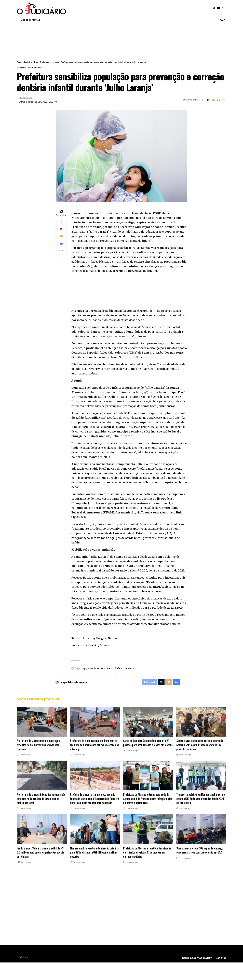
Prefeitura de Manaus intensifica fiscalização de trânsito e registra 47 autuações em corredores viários (147, 854)
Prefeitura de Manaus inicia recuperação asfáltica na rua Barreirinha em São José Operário (39, 746)
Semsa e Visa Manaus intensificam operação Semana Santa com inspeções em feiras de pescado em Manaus (200, 746)
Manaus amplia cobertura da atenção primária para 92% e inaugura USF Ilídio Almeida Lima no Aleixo (94, 854)
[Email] (213, 100)
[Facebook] (210, 8)
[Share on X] (208, 100)
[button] (222, 20)
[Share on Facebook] (202, 100)
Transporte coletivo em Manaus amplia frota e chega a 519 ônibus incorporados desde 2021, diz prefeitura (201, 800)
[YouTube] (218, 8)
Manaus (109, 668)
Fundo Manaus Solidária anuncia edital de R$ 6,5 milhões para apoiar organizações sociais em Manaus (41, 854)
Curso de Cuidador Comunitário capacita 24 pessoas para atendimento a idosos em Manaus (146, 746)
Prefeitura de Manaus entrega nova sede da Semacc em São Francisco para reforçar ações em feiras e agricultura (146, 800)
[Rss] (223, 8)
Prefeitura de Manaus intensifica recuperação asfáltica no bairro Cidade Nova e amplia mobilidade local (41, 800)
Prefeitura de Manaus (34, 68)
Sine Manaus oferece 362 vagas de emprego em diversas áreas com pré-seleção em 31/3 (200, 852)
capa (84, 668)
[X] (214, 8)
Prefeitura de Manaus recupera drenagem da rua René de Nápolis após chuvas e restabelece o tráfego (94, 746)
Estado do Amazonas (96, 668)
